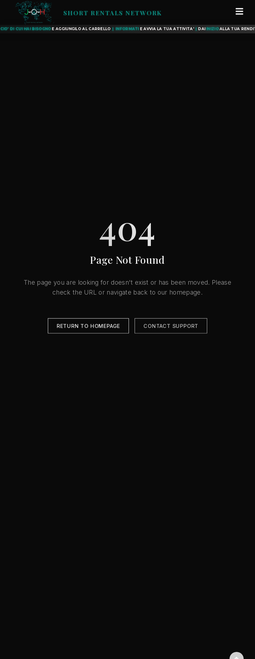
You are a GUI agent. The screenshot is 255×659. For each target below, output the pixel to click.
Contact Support (170, 327)
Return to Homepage (88, 327)
